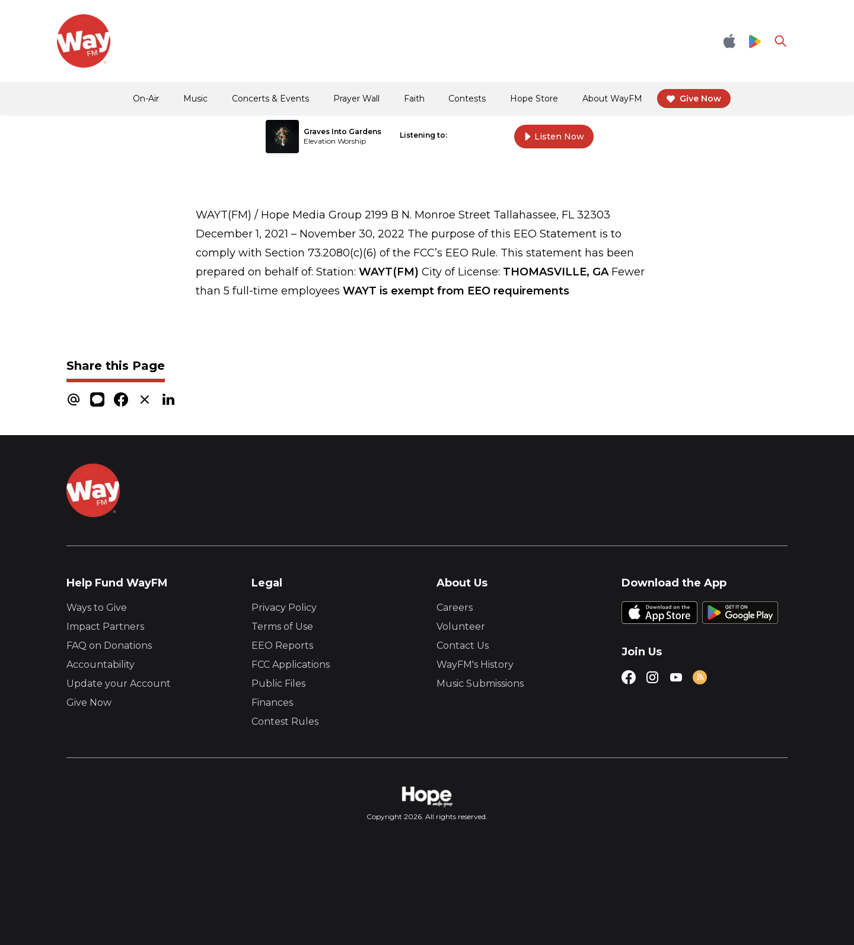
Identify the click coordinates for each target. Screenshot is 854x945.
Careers (454, 607)
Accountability (100, 664)
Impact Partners (105, 626)
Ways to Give (96, 607)
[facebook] (121, 399)
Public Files (278, 683)
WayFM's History (475, 664)
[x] (145, 399)
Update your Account (118, 683)
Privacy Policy (284, 607)
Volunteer (460, 626)
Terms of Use (282, 626)
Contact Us (462, 645)
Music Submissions (480, 683)
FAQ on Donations (109, 645)
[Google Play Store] (754, 41)
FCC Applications (290, 664)
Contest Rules (284, 721)
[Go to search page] (780, 41)
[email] (73, 399)
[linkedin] (168, 399)
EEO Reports (282, 645)
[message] (97, 399)
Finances (272, 702)
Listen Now (554, 136)
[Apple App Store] (729, 40)
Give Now (88, 702)
